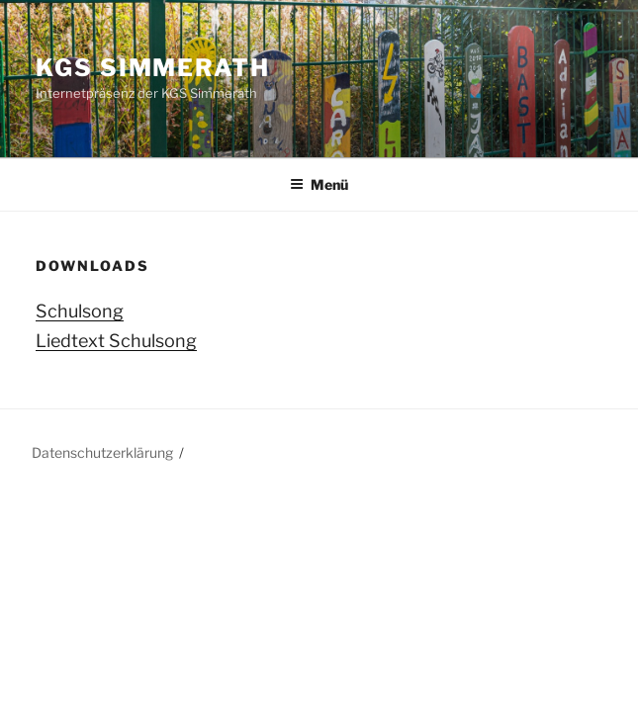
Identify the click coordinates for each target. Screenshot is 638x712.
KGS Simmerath (153, 67)
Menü (319, 184)
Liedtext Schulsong (116, 340)
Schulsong (80, 311)
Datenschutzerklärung (102, 452)
